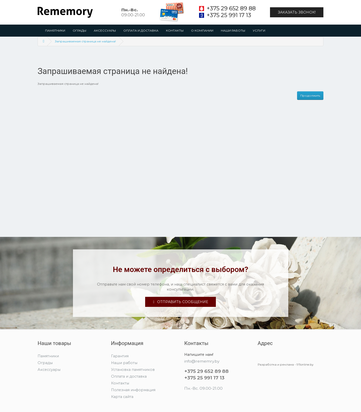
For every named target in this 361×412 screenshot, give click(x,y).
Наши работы (233, 30)
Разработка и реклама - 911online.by (286, 364)
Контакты (175, 30)
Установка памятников (133, 369)
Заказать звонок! (297, 12)
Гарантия (120, 356)
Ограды (79, 30)
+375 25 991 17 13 (229, 15)
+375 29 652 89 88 (231, 8)
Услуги (259, 30)
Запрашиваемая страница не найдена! (85, 41)
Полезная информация (133, 390)
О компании (202, 30)
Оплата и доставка (140, 30)
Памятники (55, 30)
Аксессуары (105, 30)
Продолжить (310, 95)
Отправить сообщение (180, 302)
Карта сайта (122, 396)
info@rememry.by (201, 361)
